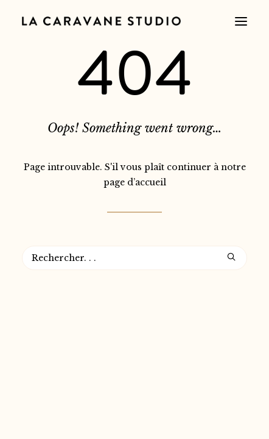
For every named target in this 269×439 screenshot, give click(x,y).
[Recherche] (134, 258)
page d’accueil (134, 182)
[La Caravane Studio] (101, 21)
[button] (241, 21)
